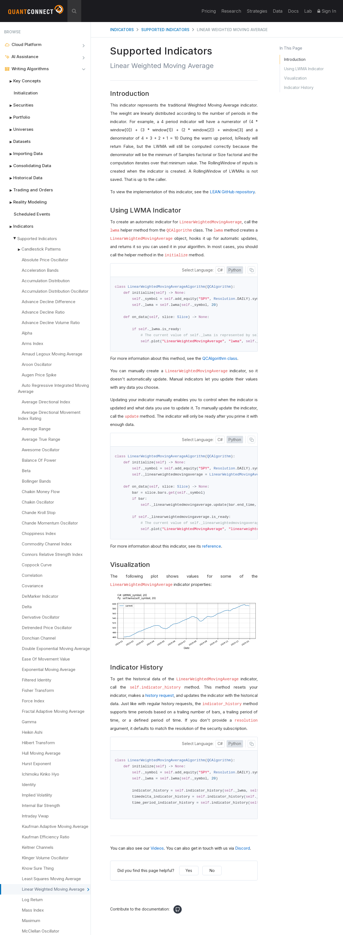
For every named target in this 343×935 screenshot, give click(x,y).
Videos (157, 853)
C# (220, 270)
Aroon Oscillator (37, 364)
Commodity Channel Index (47, 544)
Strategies (257, 11)
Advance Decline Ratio (43, 312)
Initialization (26, 93)
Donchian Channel (39, 638)
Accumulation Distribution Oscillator (55, 291)
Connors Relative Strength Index (52, 554)
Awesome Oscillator (40, 449)
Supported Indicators (37, 238)
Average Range (36, 428)
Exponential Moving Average (48, 669)
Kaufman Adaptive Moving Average (55, 826)
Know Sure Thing (38, 868)
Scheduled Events (32, 214)
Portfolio (17, 117)
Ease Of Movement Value (46, 659)
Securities (18, 105)
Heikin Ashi (32, 732)
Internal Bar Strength (41, 805)
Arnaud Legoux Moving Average (52, 354)
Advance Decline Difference (48, 301)
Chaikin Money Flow (41, 491)
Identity (29, 784)
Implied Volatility (37, 795)
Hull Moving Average (41, 753)
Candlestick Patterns (41, 249)
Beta (26, 470)
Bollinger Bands (36, 481)
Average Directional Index (46, 401)
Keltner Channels (37, 847)
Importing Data (23, 154)
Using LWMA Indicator (304, 68)
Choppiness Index (39, 533)
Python (234, 270)
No (212, 875)
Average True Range (41, 439)
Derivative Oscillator (40, 617)
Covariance (32, 585)
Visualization (295, 78)
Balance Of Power (39, 460)
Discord (242, 853)
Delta (27, 606)
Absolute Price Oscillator (45, 259)
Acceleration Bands (40, 270)
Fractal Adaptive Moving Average (53, 711)
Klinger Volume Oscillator (45, 857)
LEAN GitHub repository (232, 191)
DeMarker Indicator (40, 596)
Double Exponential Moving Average (56, 648)
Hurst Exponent (36, 763)
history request (159, 699)
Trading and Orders (28, 190)
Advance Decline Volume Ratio (51, 322)
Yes (189, 875)
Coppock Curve (37, 564)
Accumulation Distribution (46, 280)
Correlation (32, 575)
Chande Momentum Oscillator (50, 523)
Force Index (33, 700)
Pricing (209, 11)
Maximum (31, 920)
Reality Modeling (25, 202)
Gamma (29, 721)
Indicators (18, 226)
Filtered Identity (36, 680)
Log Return (32, 899)
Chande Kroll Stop (39, 512)
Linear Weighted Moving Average (55, 890)
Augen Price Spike (39, 374)
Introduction (295, 59)
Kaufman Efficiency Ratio (45, 836)
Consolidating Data (27, 166)
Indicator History (299, 87)
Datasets (17, 141)
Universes (18, 129)
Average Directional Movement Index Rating (49, 415)
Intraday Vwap (35, 816)
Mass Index (33, 910)
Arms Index (32, 343)
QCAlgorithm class (219, 360)
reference (211, 549)
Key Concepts (22, 81)
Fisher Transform (38, 690)
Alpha (27, 333)
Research (231, 11)
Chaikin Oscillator (38, 502)
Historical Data (23, 178)
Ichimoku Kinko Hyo (40, 774)
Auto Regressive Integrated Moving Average (53, 388)
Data (277, 11)
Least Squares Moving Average (51, 878)
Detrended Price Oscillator (47, 627)
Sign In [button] (326, 11)
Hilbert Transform (38, 742)
